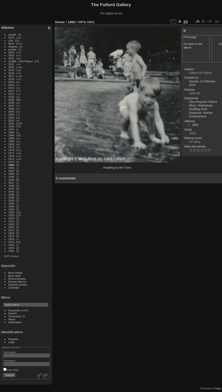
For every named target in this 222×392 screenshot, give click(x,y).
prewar (12, 49)
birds (11, 43)
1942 (11, 191)
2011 (11, 93)
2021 (11, 64)
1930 (11, 206)
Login (11, 341)
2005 (11, 111)
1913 (11, 241)
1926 (11, 212)
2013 (11, 87)
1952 (11, 170)
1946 (11, 185)
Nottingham (205, 105)
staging (12, 46)
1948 (11, 179)
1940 (11, 194)
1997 (11, 129)
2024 (11, 52)
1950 (11, 173)
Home (60, 22)
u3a (10, 40)
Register (13, 339)
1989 (11, 138)
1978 (11, 150)
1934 (11, 203)
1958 (11, 167)
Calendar (13, 287)
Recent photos (17, 278)
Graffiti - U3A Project (20, 61)
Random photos (17, 284)
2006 (11, 108)
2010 (11, 96)
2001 (11, 123)
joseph (12, 34)
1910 (11, 247)
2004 (11, 114)
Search (12, 313)
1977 (11, 153)
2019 (11, 70)
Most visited (15, 272)
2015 (11, 81)
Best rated (14, 275)
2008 (11, 102)
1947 (11, 182)
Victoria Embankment (201, 114)
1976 (11, 156)
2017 (11, 76)
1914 (11, 238)
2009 (11, 99)
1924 (11, 218)
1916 (11, 233)
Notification (15, 322)
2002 (11, 120)
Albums (7, 27)
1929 (11, 209)
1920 (11, 224)
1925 (11, 215)
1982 (11, 144)
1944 (11, 188)
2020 (11, 67)
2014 (11, 84)
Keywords (14, 310)
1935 (11, 200)
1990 (11, 135)
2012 (11, 90)
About (11, 319)
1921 (11, 221)
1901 (11, 250)
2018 (11, 73)
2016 (11, 78)
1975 (11, 158)
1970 (11, 161)
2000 (11, 126)
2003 (11, 117)
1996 (11, 132)
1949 (11, 176)
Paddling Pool (198, 109)
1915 (11, 236)
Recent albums (17, 281)
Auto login (11, 369)
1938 (11, 197)
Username (9, 352)
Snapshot (195, 112)
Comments (14, 316)
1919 (11, 227)
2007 (11, 105)
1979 (11, 147)
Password (9, 360)
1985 (11, 141)
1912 (11, 244)
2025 (11, 37)
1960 (11, 164)
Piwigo (217, 388)
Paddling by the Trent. (117, 167)
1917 (11, 230)
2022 (11, 58)
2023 (11, 55)
